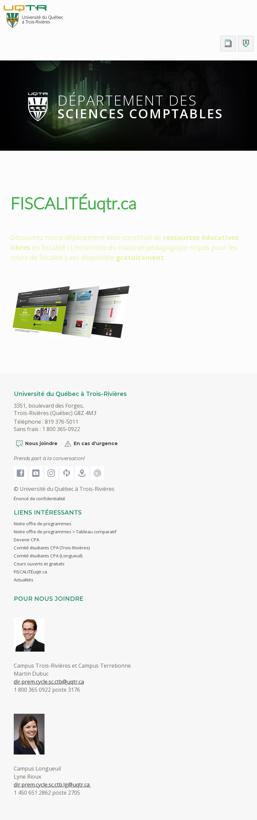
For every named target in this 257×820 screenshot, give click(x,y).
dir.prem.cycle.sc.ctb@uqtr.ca (49, 681)
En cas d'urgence (91, 444)
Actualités (23, 580)
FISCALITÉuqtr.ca (73, 203)
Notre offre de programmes (42, 524)
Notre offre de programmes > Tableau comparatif (65, 532)
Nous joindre (36, 444)
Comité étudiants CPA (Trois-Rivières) (52, 548)
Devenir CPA (26, 540)
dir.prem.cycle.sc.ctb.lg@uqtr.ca (52, 784)
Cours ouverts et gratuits (39, 564)
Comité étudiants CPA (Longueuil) (48, 556)
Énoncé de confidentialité (39, 499)
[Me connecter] (246, 43)
